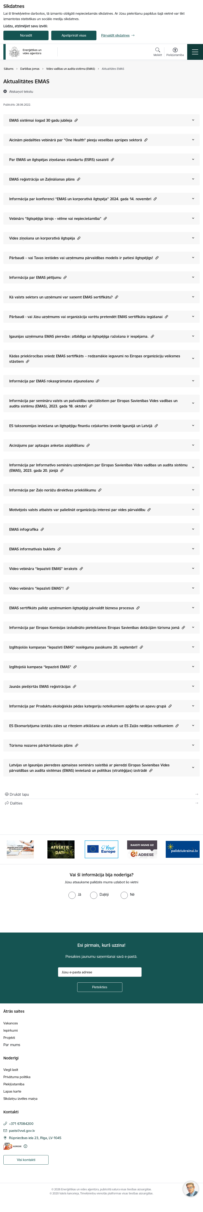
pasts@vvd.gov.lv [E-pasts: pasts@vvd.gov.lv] (22, 1130)
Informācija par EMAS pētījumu (38, 277)
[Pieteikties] (99, 987)
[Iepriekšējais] (10, 849)
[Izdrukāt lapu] (101, 794)
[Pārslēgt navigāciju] (195, 52)
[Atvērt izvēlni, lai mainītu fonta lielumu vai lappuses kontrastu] (175, 52)
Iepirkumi (10, 1030)
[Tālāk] (193, 849)
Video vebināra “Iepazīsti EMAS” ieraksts (46, 568)
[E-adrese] (12, 1146)
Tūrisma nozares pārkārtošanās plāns (43, 745)
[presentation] (37, 916)
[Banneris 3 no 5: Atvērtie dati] (101, 849)
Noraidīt (26, 35)
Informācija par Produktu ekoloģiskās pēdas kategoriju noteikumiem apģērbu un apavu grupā (90, 706)
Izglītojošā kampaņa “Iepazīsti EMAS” (43, 666)
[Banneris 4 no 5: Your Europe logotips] (142, 849)
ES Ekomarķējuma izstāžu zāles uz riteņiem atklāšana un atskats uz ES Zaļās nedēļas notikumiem (94, 725)
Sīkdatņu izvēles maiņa (20, 1098)
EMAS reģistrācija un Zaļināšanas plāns (44, 179)
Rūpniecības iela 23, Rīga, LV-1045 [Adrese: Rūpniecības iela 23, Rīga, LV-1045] (35, 1138)
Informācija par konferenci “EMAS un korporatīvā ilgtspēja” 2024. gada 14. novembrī (83, 198)
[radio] (74, 894)
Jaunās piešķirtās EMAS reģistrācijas (42, 686)
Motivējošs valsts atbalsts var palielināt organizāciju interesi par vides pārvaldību (80, 509)
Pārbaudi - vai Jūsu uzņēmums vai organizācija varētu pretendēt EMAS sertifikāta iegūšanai (88, 316)
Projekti (9, 1037)
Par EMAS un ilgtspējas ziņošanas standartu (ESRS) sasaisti (61, 159)
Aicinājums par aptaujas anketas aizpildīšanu (49, 445)
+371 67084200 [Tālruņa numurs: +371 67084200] (21, 1123)
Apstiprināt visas (74, 35)
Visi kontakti (26, 1160)
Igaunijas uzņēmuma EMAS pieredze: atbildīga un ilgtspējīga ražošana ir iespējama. (81, 336)
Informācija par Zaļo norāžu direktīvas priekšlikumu (55, 490)
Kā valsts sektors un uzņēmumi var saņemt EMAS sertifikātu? (63, 297)
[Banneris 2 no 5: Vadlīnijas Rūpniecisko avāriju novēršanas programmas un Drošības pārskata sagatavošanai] (61, 849)
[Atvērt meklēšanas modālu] (157, 52)
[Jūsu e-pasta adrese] (100, 972)
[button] (75, 120)
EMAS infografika (26, 529)
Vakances (10, 1023)
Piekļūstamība (13, 1084)
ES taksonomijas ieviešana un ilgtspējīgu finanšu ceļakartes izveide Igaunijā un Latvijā (83, 425)
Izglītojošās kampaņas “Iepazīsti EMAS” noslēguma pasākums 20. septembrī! (76, 647)
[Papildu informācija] (25, 1146)
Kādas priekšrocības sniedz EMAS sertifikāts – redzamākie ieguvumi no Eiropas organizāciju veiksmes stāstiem (94, 359)
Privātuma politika (16, 1077)
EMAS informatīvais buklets (35, 549)
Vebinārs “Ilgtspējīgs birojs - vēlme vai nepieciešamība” (58, 218)
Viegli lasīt (10, 1070)
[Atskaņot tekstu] (21, 91)
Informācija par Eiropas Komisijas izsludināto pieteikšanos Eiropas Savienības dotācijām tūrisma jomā (97, 627)
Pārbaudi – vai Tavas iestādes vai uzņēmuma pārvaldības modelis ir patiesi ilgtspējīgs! (84, 257)
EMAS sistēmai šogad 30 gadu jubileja (43, 120)
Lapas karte (12, 1091)
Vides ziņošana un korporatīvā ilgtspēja (44, 238)
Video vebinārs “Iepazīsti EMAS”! (39, 588)
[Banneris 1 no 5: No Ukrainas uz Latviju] (20, 849)
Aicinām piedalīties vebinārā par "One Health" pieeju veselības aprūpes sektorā (78, 139)
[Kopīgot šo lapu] (101, 803)
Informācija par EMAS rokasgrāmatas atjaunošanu (54, 381)
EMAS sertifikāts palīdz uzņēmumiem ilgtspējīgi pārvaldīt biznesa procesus (74, 607)
